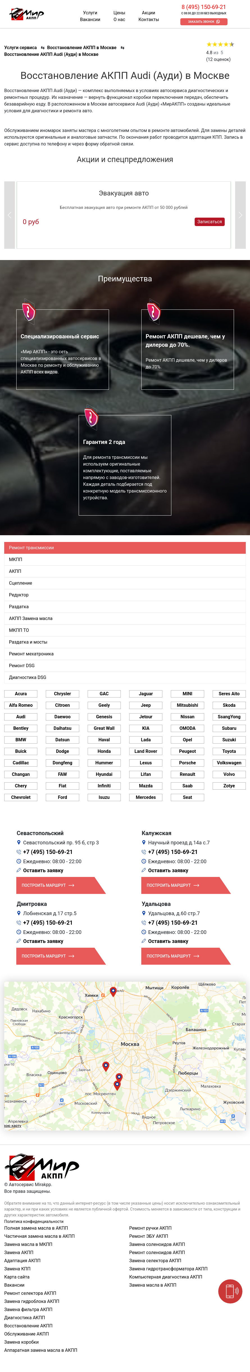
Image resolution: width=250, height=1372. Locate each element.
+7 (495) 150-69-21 (48, 852)
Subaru (229, 728)
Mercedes (146, 797)
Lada (146, 739)
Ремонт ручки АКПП (150, 1228)
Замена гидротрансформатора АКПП (168, 1268)
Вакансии (90, 19)
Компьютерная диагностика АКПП (165, 1277)
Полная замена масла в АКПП (36, 1228)
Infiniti (104, 785)
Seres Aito (229, 693)
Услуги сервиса (20, 47)
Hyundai (104, 774)
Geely (104, 705)
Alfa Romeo (21, 705)
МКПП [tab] (15, 559)
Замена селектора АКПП (155, 1260)
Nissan (188, 716)
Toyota (229, 751)
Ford (62, 797)
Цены (119, 12)
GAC (104, 693)
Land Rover (146, 751)
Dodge (62, 751)
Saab (187, 785)
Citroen (62, 705)
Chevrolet (21, 797)
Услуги (90, 12)
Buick (20, 751)
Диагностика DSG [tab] (27, 677)
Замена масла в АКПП (152, 1285)
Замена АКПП (18, 1252)
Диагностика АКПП (24, 1317)
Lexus (146, 762)
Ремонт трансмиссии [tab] (31, 547)
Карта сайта (16, 1277)
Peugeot (187, 751)
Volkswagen (229, 762)
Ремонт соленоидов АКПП (157, 1252)
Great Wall (104, 728)
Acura (21, 693)
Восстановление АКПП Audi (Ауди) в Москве (51, 54)
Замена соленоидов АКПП (157, 1244)
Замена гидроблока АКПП (31, 1301)
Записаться (209, 221)
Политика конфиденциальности (33, 1221)
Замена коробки (21, 1342)
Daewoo (62, 716)
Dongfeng (62, 762)
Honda (104, 751)
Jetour (146, 716)
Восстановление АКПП (28, 1325)
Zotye (229, 785)
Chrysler (62, 693)
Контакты (148, 19)
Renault (187, 774)
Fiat (62, 785)
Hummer (104, 762)
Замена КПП (17, 1268)
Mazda (146, 785)
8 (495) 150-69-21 (203, 7)
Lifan (146, 774)
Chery (21, 785)
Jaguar (146, 693)
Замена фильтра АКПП (28, 1309)
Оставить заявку (43, 870)
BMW (20, 739)
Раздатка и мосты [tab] (28, 642)
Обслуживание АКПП (26, 1334)
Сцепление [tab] (20, 583)
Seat (187, 797)
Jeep (146, 705)
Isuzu (104, 797)
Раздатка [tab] (19, 606)
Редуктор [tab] (19, 595)
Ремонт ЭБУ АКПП (148, 1236)
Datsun (62, 739)
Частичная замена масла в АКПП (39, 1236)
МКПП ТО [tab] (19, 630)
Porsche (187, 762)
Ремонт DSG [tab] (22, 665)
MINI (187, 693)
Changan (21, 774)
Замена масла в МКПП (28, 1244)
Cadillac (21, 762)
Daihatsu (62, 728)
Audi (21, 716)
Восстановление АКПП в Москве (82, 47)
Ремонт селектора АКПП (30, 1293)
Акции (148, 12)
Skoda (229, 705)
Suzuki (229, 739)
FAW (62, 774)
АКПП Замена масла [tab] (31, 618)
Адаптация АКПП (22, 1260)
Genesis (104, 716)
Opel (187, 739)
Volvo (229, 774)
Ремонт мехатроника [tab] (31, 654)
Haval (104, 739)
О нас (119, 19)
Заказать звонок (201, 21)
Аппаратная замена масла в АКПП (40, 1350)
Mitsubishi (187, 705)
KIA (145, 728)
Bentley (20, 728)
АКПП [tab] (15, 571)
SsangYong (229, 716)
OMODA (187, 728)
